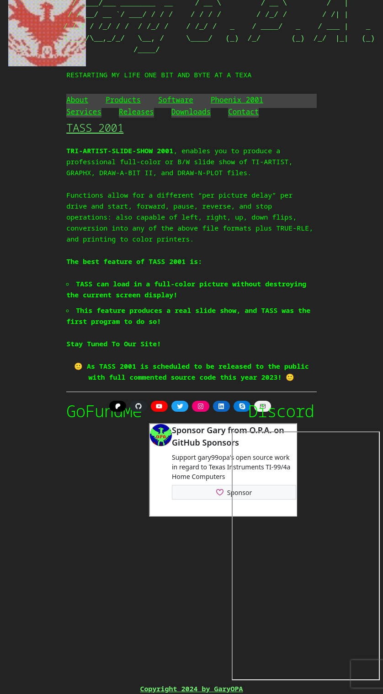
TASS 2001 (94, 127)
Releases (136, 112)
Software (175, 100)
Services (83, 112)
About (77, 100)
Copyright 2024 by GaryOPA (191, 688)
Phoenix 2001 (237, 100)
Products (123, 100)
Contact (243, 112)
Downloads (191, 112)
